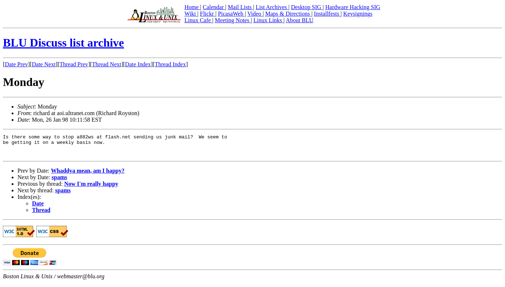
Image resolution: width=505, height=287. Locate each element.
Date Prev (16, 64)
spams (59, 181)
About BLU (299, 20)
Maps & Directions (288, 14)
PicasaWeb (231, 14)
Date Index (138, 64)
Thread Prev (73, 64)
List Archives (272, 7)
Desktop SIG (307, 7)
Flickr (207, 14)
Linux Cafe (198, 20)
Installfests (327, 14)
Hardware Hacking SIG (352, 7)
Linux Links (268, 20)
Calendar (214, 7)
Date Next (44, 64)
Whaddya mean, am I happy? (87, 175)
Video (255, 14)
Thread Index (170, 64)
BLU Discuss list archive (63, 42)
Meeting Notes (233, 20)
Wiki (190, 14)
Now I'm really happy (91, 188)
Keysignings (357, 14)
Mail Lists (240, 7)
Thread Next (106, 64)
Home (192, 7)
